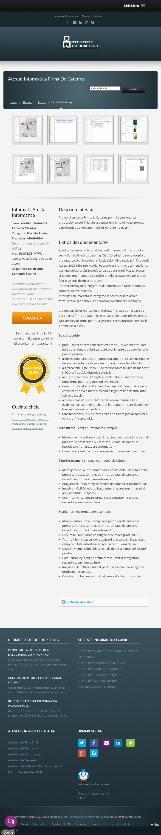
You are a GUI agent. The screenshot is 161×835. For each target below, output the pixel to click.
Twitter (82, 743)
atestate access (33, 428)
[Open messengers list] (11, 821)
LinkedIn (79, 22)
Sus (156, 824)
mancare (42, 419)
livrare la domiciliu (23, 419)
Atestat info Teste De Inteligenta (99, 675)
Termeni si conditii (117, 824)
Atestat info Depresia (22, 760)
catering (40, 414)
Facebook (67, 22)
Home (13, 102)
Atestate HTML (61, 824)
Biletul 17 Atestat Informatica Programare (32, 703)
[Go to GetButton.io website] (11, 830)
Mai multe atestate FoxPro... (97, 687)
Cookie (8, 832)
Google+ (85, 22)
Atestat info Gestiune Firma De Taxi (101, 663)
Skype (91, 22)
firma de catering (23, 414)
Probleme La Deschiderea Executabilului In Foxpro (28, 652)
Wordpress (130, 743)
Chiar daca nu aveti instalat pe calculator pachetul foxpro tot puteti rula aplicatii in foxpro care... (38, 664)
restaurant (18, 424)
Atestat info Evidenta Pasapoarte (100, 669)
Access (41, 102)
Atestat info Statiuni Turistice (97, 681)
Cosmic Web (91, 817)
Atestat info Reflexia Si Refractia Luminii (35, 766)
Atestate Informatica (66, 16)
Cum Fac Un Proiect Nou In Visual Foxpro (35, 680)
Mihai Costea (69, 817)
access (31, 424)
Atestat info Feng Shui (23, 742)
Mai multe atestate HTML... (26, 772)
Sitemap (86, 16)
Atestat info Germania (23, 748)
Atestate (27, 102)
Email (73, 22)
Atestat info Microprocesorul (27, 754)
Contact (99, 16)
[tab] (104, 602)
